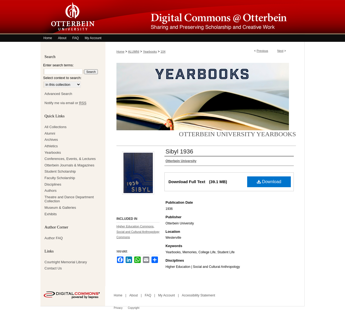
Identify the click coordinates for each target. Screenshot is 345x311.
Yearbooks (150, 51)
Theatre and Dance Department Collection (69, 199)
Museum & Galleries (60, 208)
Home (120, 51)
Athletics (51, 146)
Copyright (133, 307)
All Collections (55, 127)
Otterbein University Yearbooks (237, 134)
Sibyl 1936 (179, 151)
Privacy (118, 307)
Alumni (49, 133)
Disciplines (52, 184)
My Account (166, 295)
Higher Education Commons (135, 226)
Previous (262, 50)
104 (163, 51)
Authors (50, 191)
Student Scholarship (60, 171)
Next (280, 50)
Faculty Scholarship (59, 178)
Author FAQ (53, 238)
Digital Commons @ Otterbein (205, 17)
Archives (51, 140)
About (133, 295)
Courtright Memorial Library (65, 262)
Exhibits (50, 214)
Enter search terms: (58, 65)
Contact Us (53, 268)
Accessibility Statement (198, 295)
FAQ (148, 295)
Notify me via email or (65, 103)
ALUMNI (133, 51)
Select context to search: (62, 78)
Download (269, 181)
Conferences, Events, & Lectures (70, 159)
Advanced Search (58, 94)
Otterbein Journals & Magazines (69, 165)
